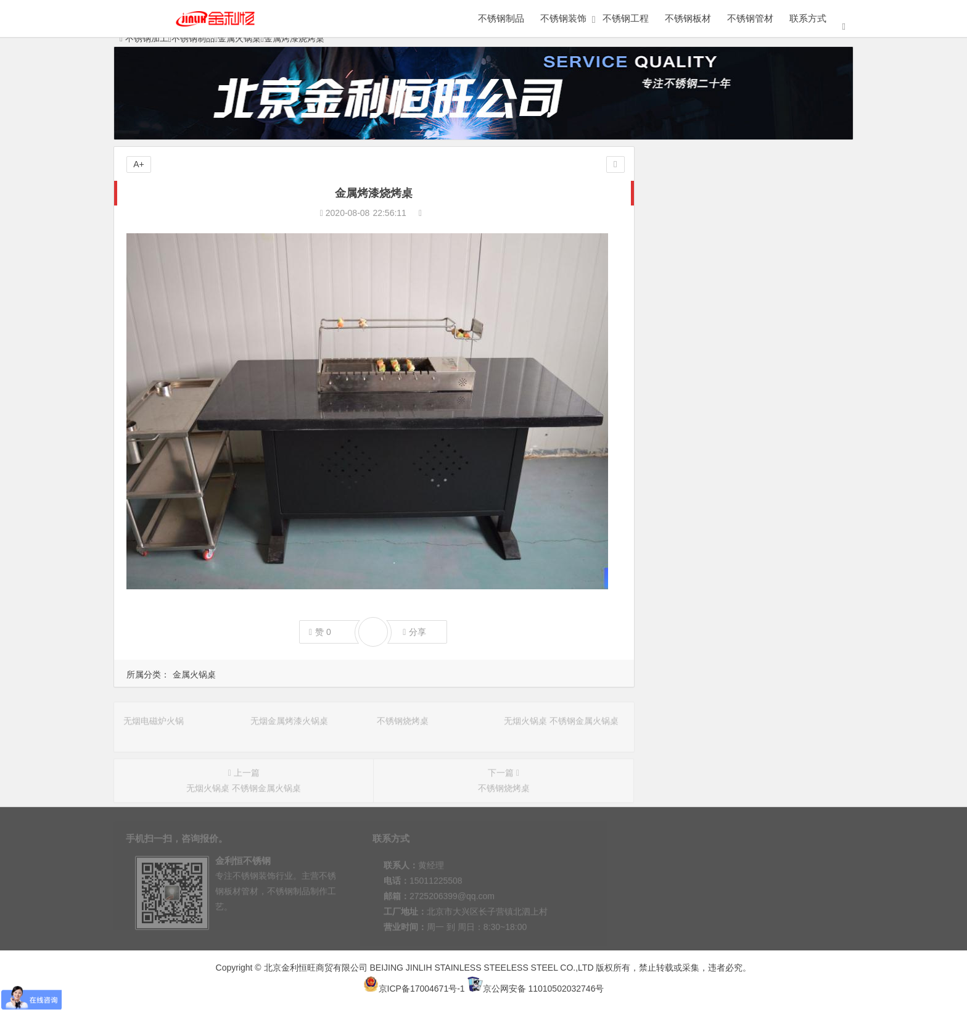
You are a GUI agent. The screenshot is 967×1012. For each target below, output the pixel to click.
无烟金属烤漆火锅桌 (694, 447)
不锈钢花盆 (700, 288)
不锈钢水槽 (700, 264)
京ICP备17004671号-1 (414, 988)
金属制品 (700, 192)
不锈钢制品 (501, 18)
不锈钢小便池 (795, 312)
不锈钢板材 (688, 18)
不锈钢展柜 (700, 240)
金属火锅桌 (194, 674)
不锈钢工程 (626, 18)
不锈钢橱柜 (700, 360)
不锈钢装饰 (563, 18)
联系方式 (807, 18)
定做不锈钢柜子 (700, 216)
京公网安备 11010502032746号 (535, 988)
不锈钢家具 (795, 216)
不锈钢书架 (795, 288)
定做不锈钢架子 (795, 192)
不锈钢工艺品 (795, 264)
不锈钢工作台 (700, 312)
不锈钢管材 (750, 18)
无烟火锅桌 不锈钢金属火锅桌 (712, 482)
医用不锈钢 (700, 336)
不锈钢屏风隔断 (795, 240)
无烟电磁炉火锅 (685, 430)
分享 (414, 632)
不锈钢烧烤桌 (681, 465)
